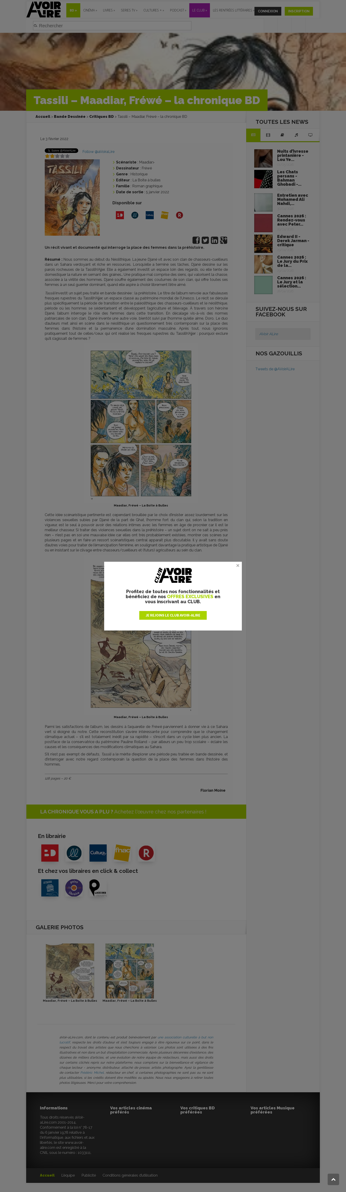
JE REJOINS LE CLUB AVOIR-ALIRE (173, 615)
